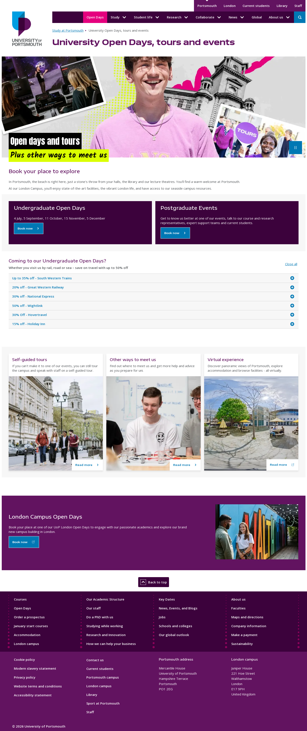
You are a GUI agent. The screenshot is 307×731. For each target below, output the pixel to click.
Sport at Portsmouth (103, 703)
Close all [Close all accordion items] (291, 264)
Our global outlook (174, 635)
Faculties (238, 608)
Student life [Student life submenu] (147, 17)
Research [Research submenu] (178, 17)
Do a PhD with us (99, 617)
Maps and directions (247, 617)
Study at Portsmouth (68, 30)
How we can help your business (111, 643)
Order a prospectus (29, 617)
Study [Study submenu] (119, 17)
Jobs (162, 617)
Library (282, 5)
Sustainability (242, 643)
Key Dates (167, 599)
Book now (25, 228)
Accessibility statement (33, 695)
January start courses (31, 626)
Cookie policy (24, 659)
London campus (26, 643)
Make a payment (244, 635)
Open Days (95, 17)
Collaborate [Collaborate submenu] (209, 17)
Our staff (93, 608)
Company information (248, 626)
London (230, 5)
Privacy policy (24, 677)
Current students (256, 5)
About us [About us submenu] (280, 17)
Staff (298, 5)
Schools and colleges (175, 626)
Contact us (95, 660)
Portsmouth (207, 5)
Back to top (153, 582)
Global (257, 17)
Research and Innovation (106, 635)
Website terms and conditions (38, 686)
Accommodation (27, 635)
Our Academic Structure (105, 599)
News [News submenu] (237, 17)
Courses (20, 599)
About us (238, 599)
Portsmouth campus (102, 677)
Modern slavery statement (35, 668)
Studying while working (104, 626)
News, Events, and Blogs (178, 608)
